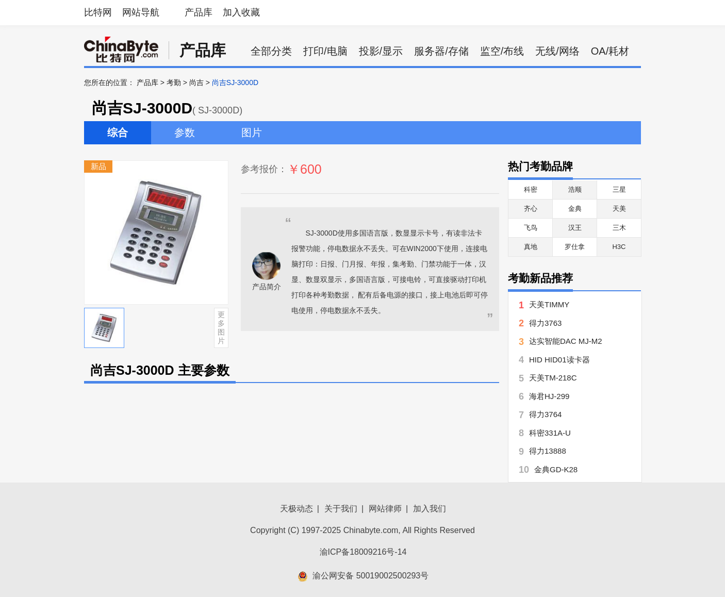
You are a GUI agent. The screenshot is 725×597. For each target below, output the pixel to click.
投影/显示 (381, 51)
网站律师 (385, 508)
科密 (530, 189)
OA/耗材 (610, 51)
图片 (251, 132)
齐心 (530, 208)
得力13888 (547, 450)
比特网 (98, 12)
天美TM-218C (553, 377)
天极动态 (296, 508)
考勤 (174, 82)
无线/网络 (557, 51)
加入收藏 (241, 12)
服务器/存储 (441, 51)
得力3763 (545, 323)
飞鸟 (530, 227)
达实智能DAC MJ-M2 (565, 341)
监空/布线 (502, 51)
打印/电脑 (325, 51)
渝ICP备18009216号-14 (363, 552)
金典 (575, 208)
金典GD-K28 (556, 469)
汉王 (575, 227)
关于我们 (340, 508)
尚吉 (196, 82)
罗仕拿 (575, 247)
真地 (530, 247)
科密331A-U (550, 432)
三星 (619, 189)
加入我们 (429, 508)
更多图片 (221, 327)
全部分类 (271, 51)
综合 (117, 132)
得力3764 (545, 414)
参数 (184, 132)
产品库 (198, 12)
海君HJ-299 (549, 396)
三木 (619, 227)
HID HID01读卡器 (559, 359)
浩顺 (575, 189)
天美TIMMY (549, 304)
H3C (618, 247)
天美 (619, 208)
